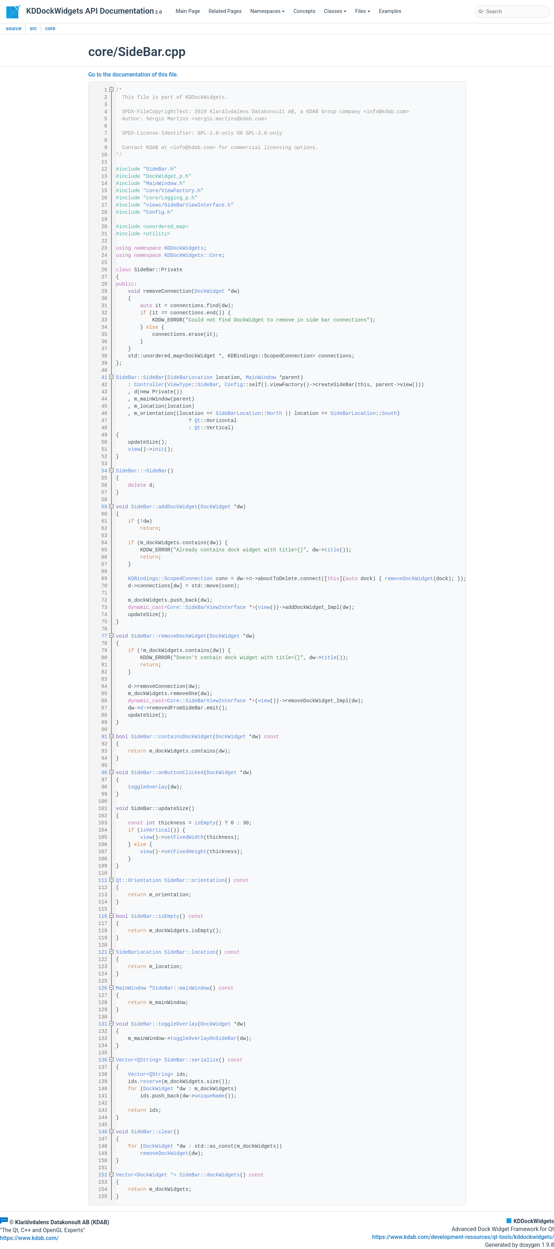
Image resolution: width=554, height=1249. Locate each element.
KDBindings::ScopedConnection (170, 579)
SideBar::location (190, 952)
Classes (335, 11)
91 (99, 737)
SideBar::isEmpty (155, 916)
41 (99, 377)
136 (99, 1060)
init (158, 449)
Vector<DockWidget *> (146, 1175)
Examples (390, 11)
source (14, 29)
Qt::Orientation (138, 880)
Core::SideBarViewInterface (206, 607)
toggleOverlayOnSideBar (203, 1038)
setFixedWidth (183, 837)
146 (99, 1132)
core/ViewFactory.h (173, 191)
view (134, 449)
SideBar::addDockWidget (164, 507)
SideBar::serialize (191, 1060)
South (389, 413)
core (50, 29)
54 (99, 471)
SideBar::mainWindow (181, 988)
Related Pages (225, 11)
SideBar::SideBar (140, 377)
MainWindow (261, 377)
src (33, 29)
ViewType (179, 385)
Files (362, 11)
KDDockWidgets (183, 248)
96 (99, 773)
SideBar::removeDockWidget (169, 636)
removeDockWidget (409, 579)
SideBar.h (160, 169)
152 (99, 1175)
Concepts (304, 11)
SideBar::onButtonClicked (167, 773)
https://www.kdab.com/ (29, 1238)
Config (234, 385)
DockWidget (209, 291)
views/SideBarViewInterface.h (188, 205)
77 (99, 636)
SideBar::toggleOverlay (164, 1024)
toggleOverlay (147, 787)
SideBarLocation (189, 377)
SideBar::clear (152, 1132)
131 (99, 1024)
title (331, 550)
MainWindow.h (164, 183)
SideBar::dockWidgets (209, 1175)
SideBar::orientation (194, 880)
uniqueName (209, 1096)
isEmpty (205, 823)
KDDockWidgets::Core (193, 255)
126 (99, 988)
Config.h (158, 212)
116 (99, 916)
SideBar (208, 385)
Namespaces (267, 11)
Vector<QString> (138, 1060)
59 (99, 507)
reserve (150, 1081)
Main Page (187, 11)
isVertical (155, 830)
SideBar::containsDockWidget (172, 737)
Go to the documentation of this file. (133, 74)
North (274, 413)
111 (99, 880)
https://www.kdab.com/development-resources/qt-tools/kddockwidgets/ (463, 1237)
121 (99, 952)
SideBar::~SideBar (142, 471)
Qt (197, 421)
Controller (149, 385)
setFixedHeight (185, 852)
